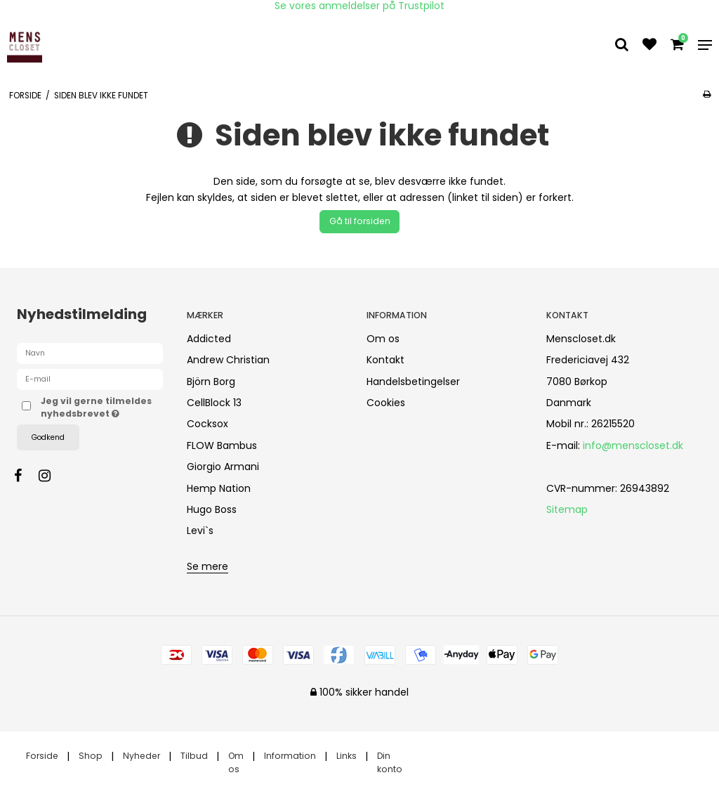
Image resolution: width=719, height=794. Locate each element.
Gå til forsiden (359, 221)
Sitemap (567, 509)
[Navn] (90, 353)
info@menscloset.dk (633, 445)
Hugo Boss (212, 509)
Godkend (48, 437)
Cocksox (207, 424)
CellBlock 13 (214, 403)
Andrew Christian (228, 360)
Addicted (209, 339)
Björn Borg (211, 382)
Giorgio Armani (223, 467)
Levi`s (200, 530)
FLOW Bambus (222, 445)
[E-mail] (90, 379)
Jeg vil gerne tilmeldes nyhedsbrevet (102, 407)
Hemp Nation (219, 488)
